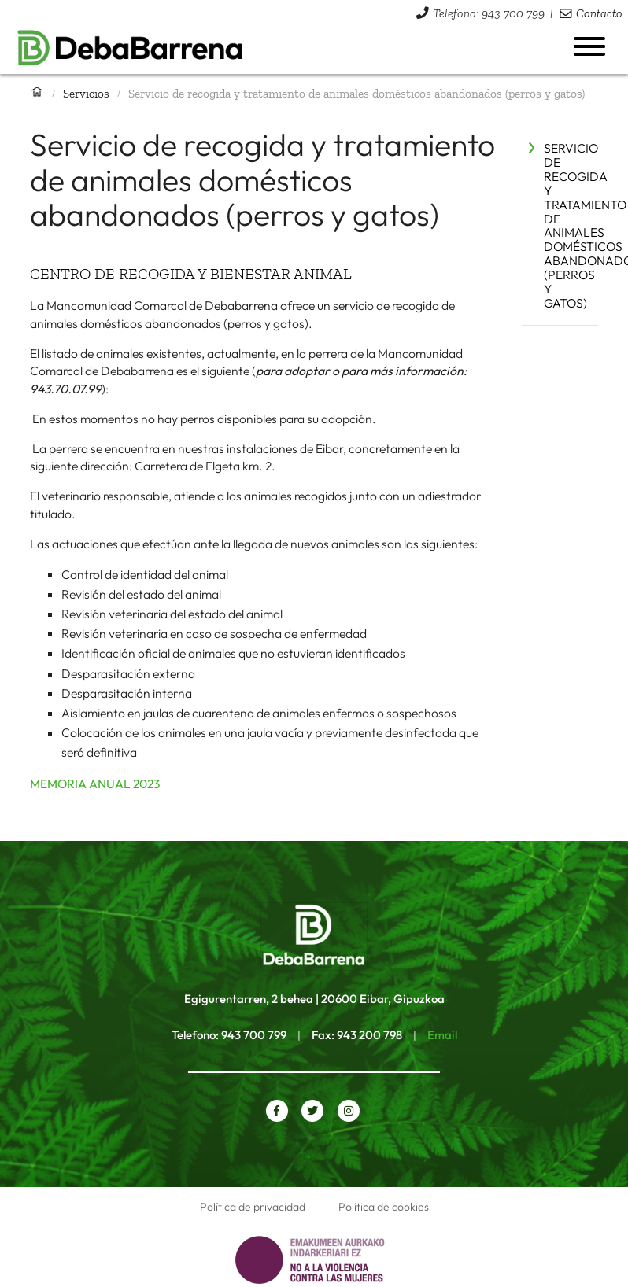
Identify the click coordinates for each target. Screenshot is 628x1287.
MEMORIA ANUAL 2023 (95, 783)
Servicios (86, 93)
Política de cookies (383, 1207)
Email (442, 1034)
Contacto (599, 13)
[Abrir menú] (589, 46)
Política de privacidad (252, 1207)
